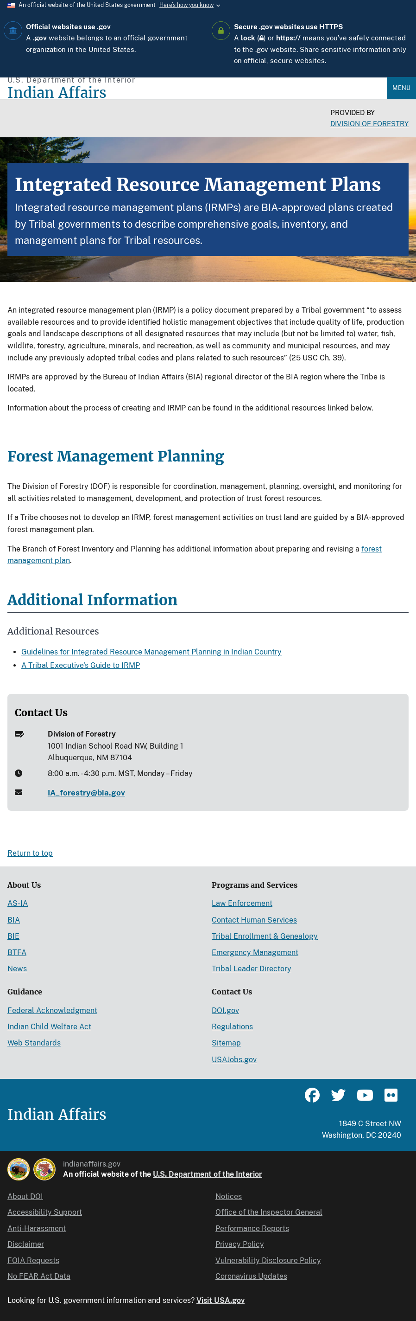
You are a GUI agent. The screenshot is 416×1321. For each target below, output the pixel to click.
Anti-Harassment (36, 1228)
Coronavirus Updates (251, 1276)
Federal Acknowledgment (52, 1010)
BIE (13, 936)
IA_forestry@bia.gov (86, 792)
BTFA (16, 952)
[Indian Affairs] (197, 93)
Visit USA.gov (220, 1300)
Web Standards (34, 1043)
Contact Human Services (254, 920)
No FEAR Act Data (38, 1276)
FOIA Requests (33, 1260)
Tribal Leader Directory (251, 968)
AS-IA (17, 903)
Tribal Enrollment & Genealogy (265, 936)
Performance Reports (252, 1228)
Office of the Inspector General (268, 1212)
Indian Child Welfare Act (49, 1026)
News (17, 968)
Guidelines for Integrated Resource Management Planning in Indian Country (151, 652)
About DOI (25, 1196)
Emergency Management (255, 952)
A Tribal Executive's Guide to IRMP (80, 665)
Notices (228, 1196)
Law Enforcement (242, 903)
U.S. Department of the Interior (207, 1174)
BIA (13, 920)
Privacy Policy (239, 1244)
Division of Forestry (369, 124)
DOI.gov (225, 1010)
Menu (401, 87)
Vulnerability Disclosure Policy (268, 1260)
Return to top (30, 853)
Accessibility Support (44, 1212)
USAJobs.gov (234, 1059)
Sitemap (226, 1043)
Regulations (232, 1026)
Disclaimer (25, 1244)
